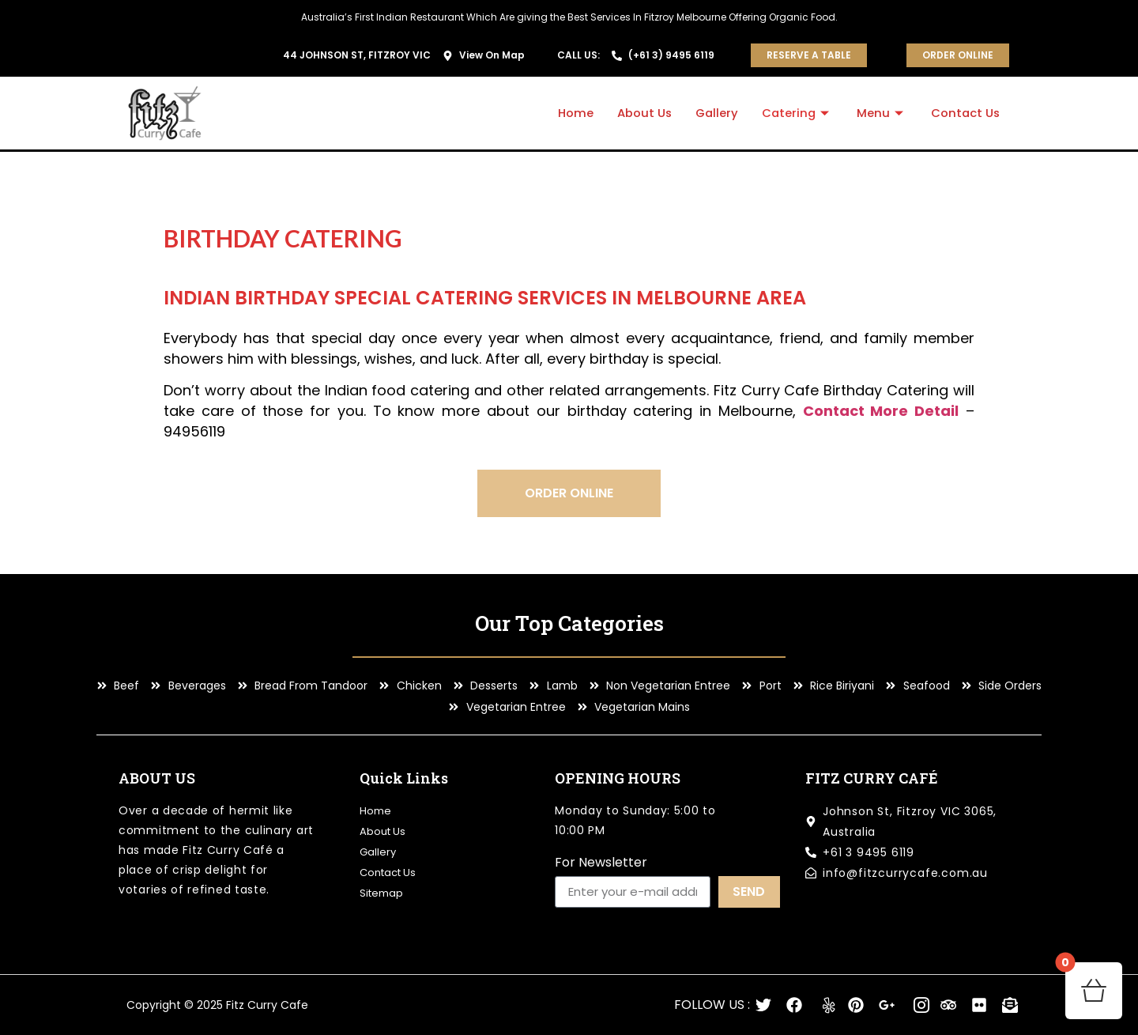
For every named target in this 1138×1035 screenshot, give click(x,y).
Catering (795, 112)
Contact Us (964, 112)
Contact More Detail (881, 411)
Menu (880, 112)
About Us (639, 112)
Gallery (713, 112)
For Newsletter (601, 863)
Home (570, 112)
